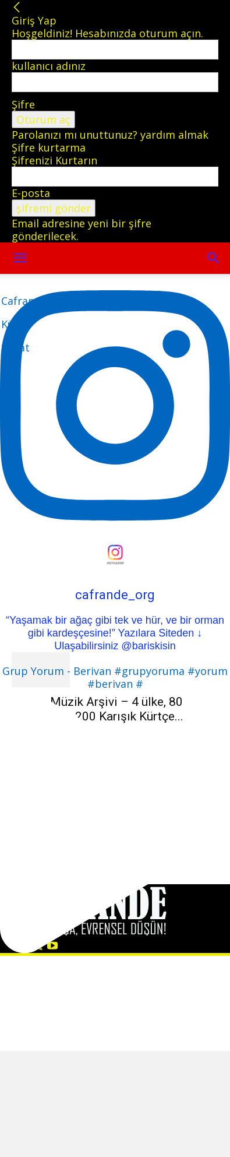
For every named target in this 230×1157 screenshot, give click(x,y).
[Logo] (24, 324)
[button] (213, 258)
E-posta (31, 193)
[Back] (17, 8)
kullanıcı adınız (49, 66)
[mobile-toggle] (19, 258)
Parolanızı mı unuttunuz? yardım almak (110, 135)
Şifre (23, 104)
